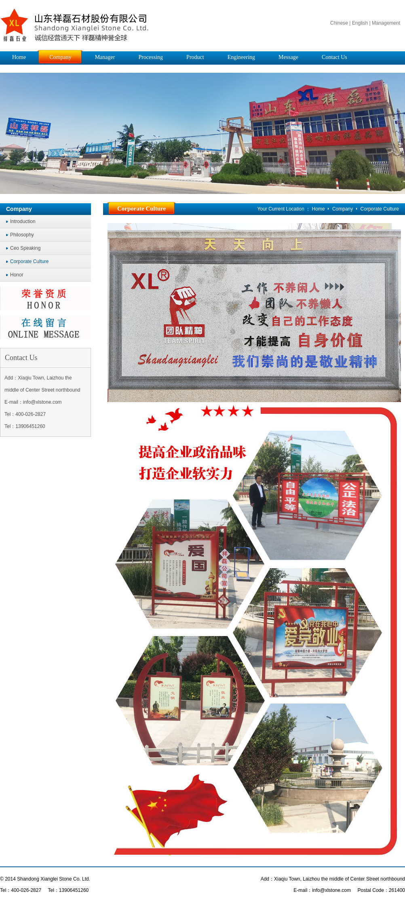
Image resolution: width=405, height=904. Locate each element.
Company (343, 209)
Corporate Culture (380, 209)
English (360, 23)
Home (318, 209)
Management (386, 23)
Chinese (339, 23)
